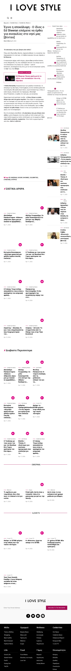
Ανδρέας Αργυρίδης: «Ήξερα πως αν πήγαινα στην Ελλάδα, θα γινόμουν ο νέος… (64, 211)
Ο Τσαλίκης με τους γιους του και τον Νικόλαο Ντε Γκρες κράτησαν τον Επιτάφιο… (34, 253)
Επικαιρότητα (59, 629)
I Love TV (38, 394)
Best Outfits (8, 616)
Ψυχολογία (40, 622)
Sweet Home (8, 636)
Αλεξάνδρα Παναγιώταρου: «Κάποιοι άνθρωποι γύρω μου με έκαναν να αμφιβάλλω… (13, 218)
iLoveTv (36, 495)
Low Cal (22, 639)
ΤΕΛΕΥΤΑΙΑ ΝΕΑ (57, 26)
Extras (55, 648)
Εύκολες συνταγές (26, 636)
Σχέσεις (39, 619)
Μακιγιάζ (23, 614)
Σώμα (30, 473)
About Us (7, 657)
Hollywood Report (58, 616)
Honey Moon (41, 642)
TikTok (64, 657)
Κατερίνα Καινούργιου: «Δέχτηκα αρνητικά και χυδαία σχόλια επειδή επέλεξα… (11, 253)
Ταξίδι (6, 645)
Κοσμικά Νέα (57, 619)
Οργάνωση (40, 636)
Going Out (7, 642)
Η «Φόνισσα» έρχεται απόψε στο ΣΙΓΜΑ (35, 523)
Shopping (7, 614)
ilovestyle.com (63, 665)
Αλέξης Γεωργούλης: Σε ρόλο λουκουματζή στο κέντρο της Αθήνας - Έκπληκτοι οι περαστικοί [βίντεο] (57, 47)
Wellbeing (40, 611)
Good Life (7, 633)
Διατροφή (40, 614)
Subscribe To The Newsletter (57, 587)
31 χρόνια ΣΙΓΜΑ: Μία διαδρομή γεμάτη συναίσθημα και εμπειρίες (56, 524)
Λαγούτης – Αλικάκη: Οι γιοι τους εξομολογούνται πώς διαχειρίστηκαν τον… (13, 324)
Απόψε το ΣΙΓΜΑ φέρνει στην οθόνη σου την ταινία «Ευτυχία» (38, 399)
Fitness (39, 616)
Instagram (56, 657)
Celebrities (14, 23)
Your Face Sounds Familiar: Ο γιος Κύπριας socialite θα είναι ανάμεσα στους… (13, 559)
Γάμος (39, 629)
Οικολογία (56, 645)
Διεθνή (55, 639)
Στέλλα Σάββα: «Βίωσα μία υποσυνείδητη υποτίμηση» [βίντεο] (65, 235)
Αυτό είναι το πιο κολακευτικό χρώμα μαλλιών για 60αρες (57, 477)
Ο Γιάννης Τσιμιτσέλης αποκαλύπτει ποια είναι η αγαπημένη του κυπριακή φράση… (12, 289)
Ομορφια (36, 448)
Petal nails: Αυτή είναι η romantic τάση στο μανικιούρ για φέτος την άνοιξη (35, 477)
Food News (24, 633)
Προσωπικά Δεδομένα (17, 657)
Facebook (47, 657)
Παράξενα (56, 642)
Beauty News (24, 611)
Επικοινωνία (37, 657)
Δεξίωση (40, 639)
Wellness (40, 606)
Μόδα (6, 606)
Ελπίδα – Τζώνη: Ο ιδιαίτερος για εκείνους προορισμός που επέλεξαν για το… (24, 431)
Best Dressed (8, 619)
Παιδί (6, 639)
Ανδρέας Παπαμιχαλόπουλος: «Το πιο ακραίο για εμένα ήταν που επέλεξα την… (24, 400)
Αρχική (6, 23)
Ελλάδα (55, 636)
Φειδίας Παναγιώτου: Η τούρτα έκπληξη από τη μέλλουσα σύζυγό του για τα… (38, 367)
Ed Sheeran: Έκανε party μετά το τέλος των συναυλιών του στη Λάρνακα (28, 78)
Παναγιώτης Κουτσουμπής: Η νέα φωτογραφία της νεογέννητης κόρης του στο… (35, 289)
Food (22, 629)
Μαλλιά (9, 473)
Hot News (39, 360)
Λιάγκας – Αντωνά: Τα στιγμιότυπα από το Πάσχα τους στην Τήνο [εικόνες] (35, 324)
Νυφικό (39, 633)
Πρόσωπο (23, 616)
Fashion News (8, 622)
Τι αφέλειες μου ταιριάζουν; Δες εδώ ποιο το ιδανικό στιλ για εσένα (13, 477)
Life (5, 629)
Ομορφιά (24, 606)
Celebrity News (24, 23)
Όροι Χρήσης (27, 657)
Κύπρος (55, 633)
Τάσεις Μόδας (9, 611)
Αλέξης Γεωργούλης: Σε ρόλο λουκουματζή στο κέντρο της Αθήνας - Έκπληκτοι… (35, 217)
